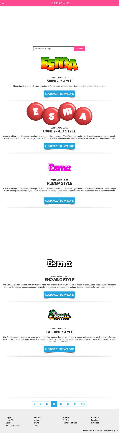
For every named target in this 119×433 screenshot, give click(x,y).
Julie (36, 426)
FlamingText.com (70, 423)
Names (37, 417)
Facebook (95, 420)
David (36, 423)
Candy (8, 423)
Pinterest (95, 423)
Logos (9, 417)
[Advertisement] (59, 26)
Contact (95, 417)
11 (54, 404)
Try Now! (79, 49)
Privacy (85, 431)
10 (47, 404)
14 (75, 404)
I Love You (10, 420)
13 (68, 404)
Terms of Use (92, 431)
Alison (36, 420)
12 (61, 404)
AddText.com (68, 420)
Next (83, 404)
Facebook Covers (13, 426)
